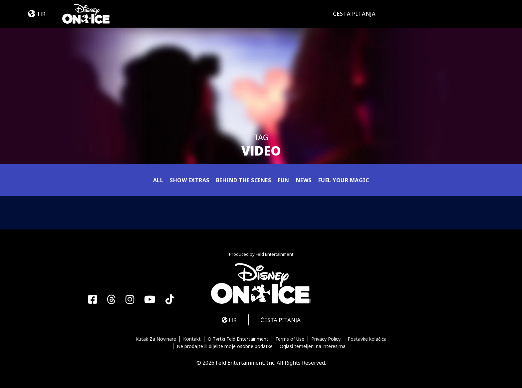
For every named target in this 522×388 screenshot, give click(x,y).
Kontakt (192, 339)
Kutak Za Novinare (155, 339)
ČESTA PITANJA (354, 13)
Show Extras (189, 180)
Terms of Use (289, 339)
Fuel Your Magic (343, 180)
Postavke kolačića (367, 339)
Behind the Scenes (243, 180)
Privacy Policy (326, 339)
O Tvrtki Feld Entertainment (238, 339)
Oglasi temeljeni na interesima (313, 346)
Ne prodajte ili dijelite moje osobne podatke (225, 346)
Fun (283, 180)
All (158, 180)
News (304, 180)
